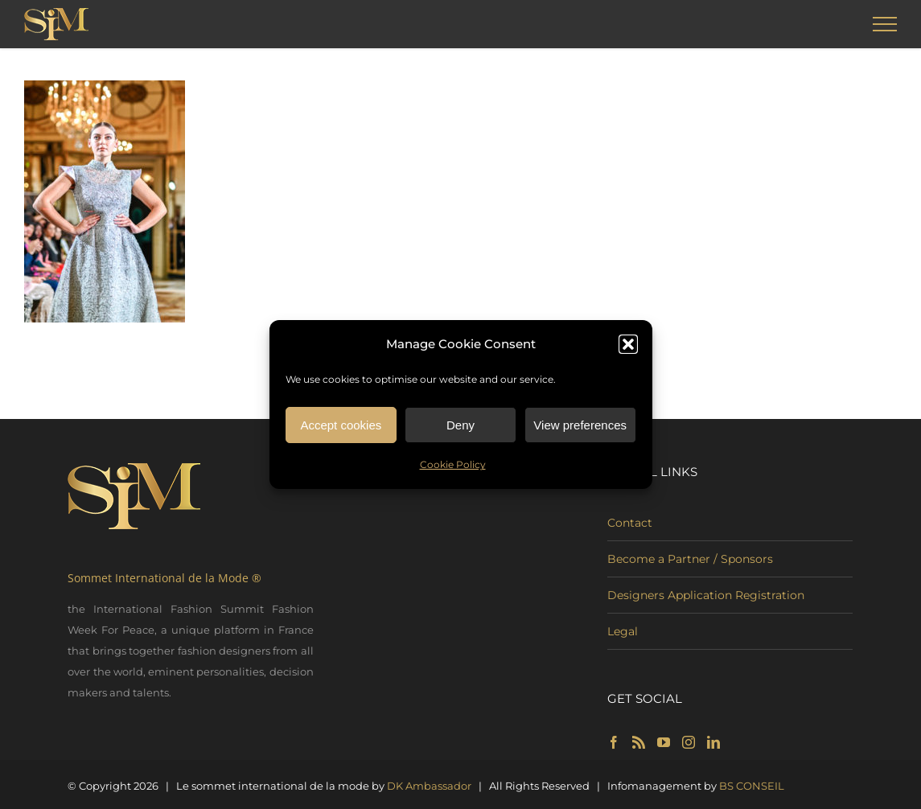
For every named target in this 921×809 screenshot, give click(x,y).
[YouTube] (663, 742)
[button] (628, 348)
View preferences (580, 428)
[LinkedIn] (713, 742)
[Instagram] (688, 742)
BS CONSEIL (751, 785)
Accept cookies (340, 428)
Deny (460, 428)
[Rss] (638, 742)
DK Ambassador (429, 785)
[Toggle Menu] (885, 24)
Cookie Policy (453, 468)
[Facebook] (613, 742)
